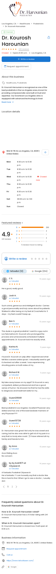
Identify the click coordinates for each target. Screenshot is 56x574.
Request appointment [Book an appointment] (16, 66)
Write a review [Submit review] (26, 59)
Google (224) (39, 271)
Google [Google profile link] (12, 567)
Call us (10, 554)
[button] (16, 487)
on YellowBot (14, 281)
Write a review (18, 258)
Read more (8, 102)
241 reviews (24, 49)
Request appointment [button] (16, 548)
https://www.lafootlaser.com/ (20, 560)
